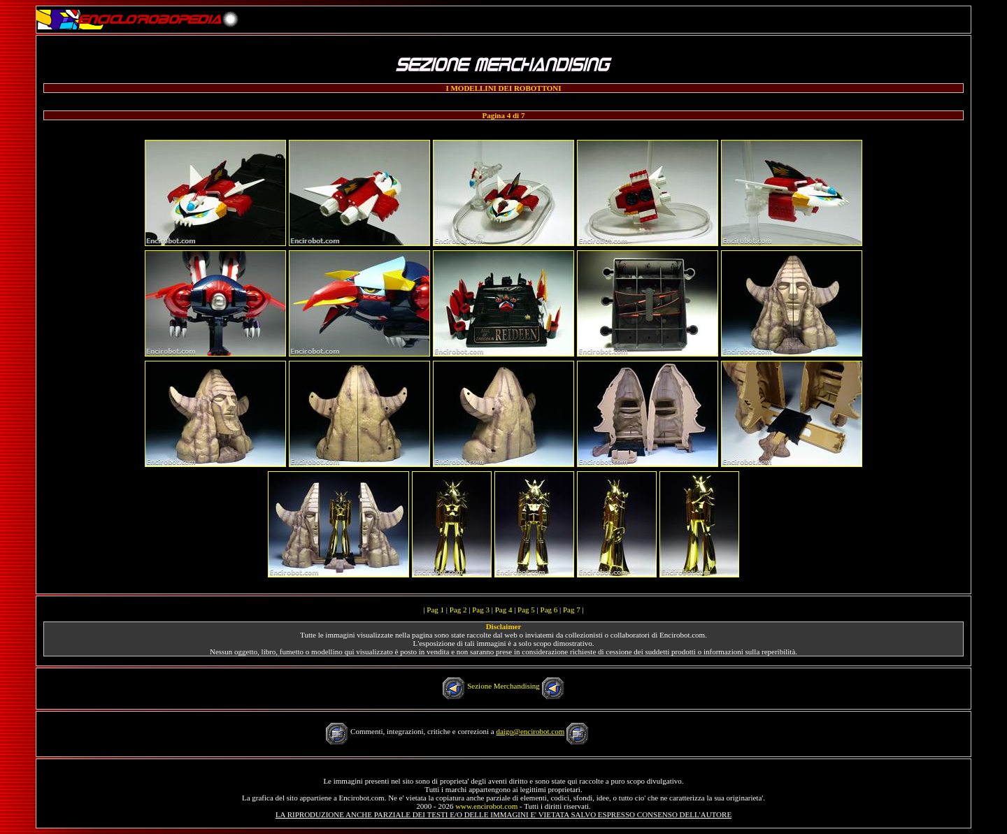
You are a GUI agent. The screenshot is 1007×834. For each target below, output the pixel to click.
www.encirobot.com (486, 806)
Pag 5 (526, 609)
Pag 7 (571, 609)
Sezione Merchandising (503, 686)
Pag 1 (435, 609)
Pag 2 (458, 609)
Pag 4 (504, 609)
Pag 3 (481, 609)
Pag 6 (549, 609)
